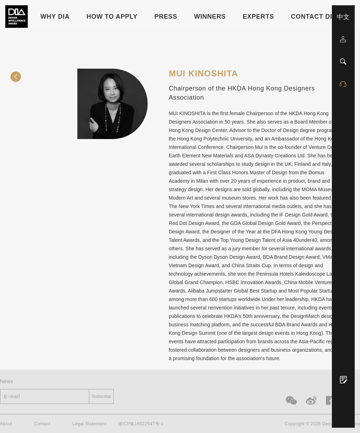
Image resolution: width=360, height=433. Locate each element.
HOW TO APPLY (111, 16)
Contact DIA (314, 16)
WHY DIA (55, 16)
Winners (210, 16)
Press (165, 16)
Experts (258, 16)
